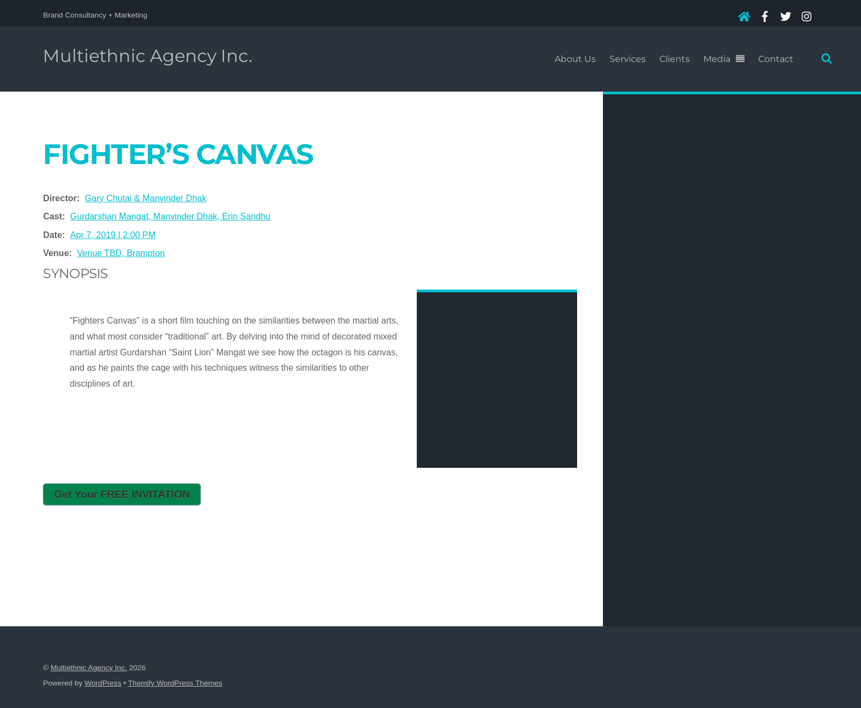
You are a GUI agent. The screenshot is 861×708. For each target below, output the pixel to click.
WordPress (103, 683)
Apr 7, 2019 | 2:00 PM (112, 235)
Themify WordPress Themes (175, 683)
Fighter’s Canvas (178, 154)
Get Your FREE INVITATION (122, 494)
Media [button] (716, 59)
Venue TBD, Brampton (121, 253)
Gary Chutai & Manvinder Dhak (145, 198)
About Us (575, 59)
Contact (775, 59)
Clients (674, 59)
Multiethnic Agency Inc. (89, 668)
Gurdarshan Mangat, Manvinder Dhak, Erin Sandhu (170, 216)
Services (628, 59)
